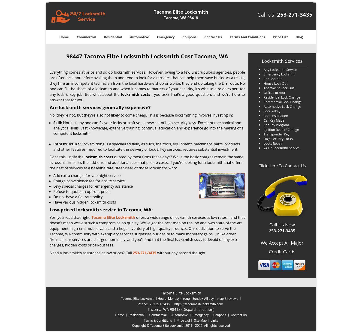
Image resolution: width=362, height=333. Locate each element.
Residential (113, 37)
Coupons (189, 37)
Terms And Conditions (247, 37)
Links (214, 320)
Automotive (139, 37)
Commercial (86, 37)
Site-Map (200, 320)
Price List (280, 37)
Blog (299, 37)
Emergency (166, 37)
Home (64, 37)
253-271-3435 (294, 14)
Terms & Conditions (158, 320)
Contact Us (213, 37)
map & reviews (228, 298)
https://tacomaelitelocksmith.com (198, 304)
